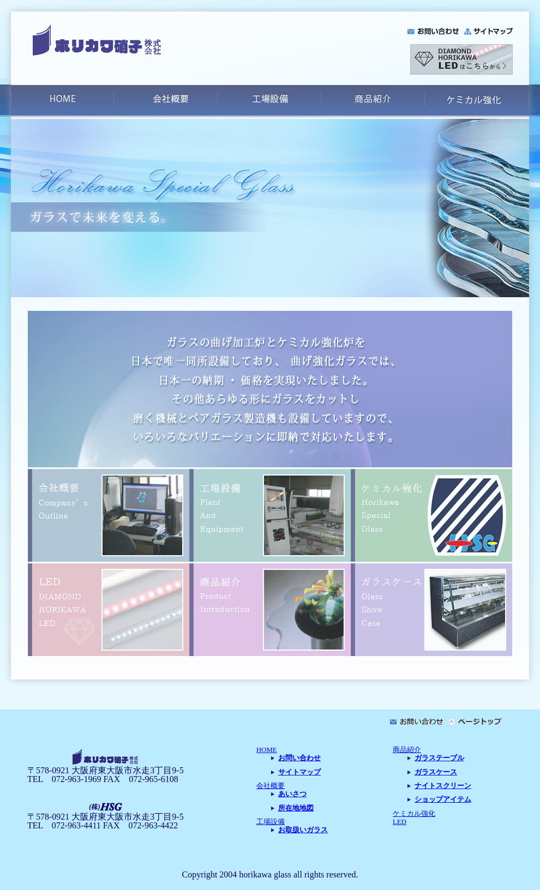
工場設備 (270, 822)
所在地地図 (296, 808)
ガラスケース (436, 772)
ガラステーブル (439, 758)
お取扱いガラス (303, 830)
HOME (266, 750)
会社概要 (270, 786)
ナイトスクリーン (443, 786)
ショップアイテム (443, 799)
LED (399, 822)
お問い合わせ (299, 758)
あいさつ (292, 794)
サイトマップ (299, 772)
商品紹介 (407, 750)
